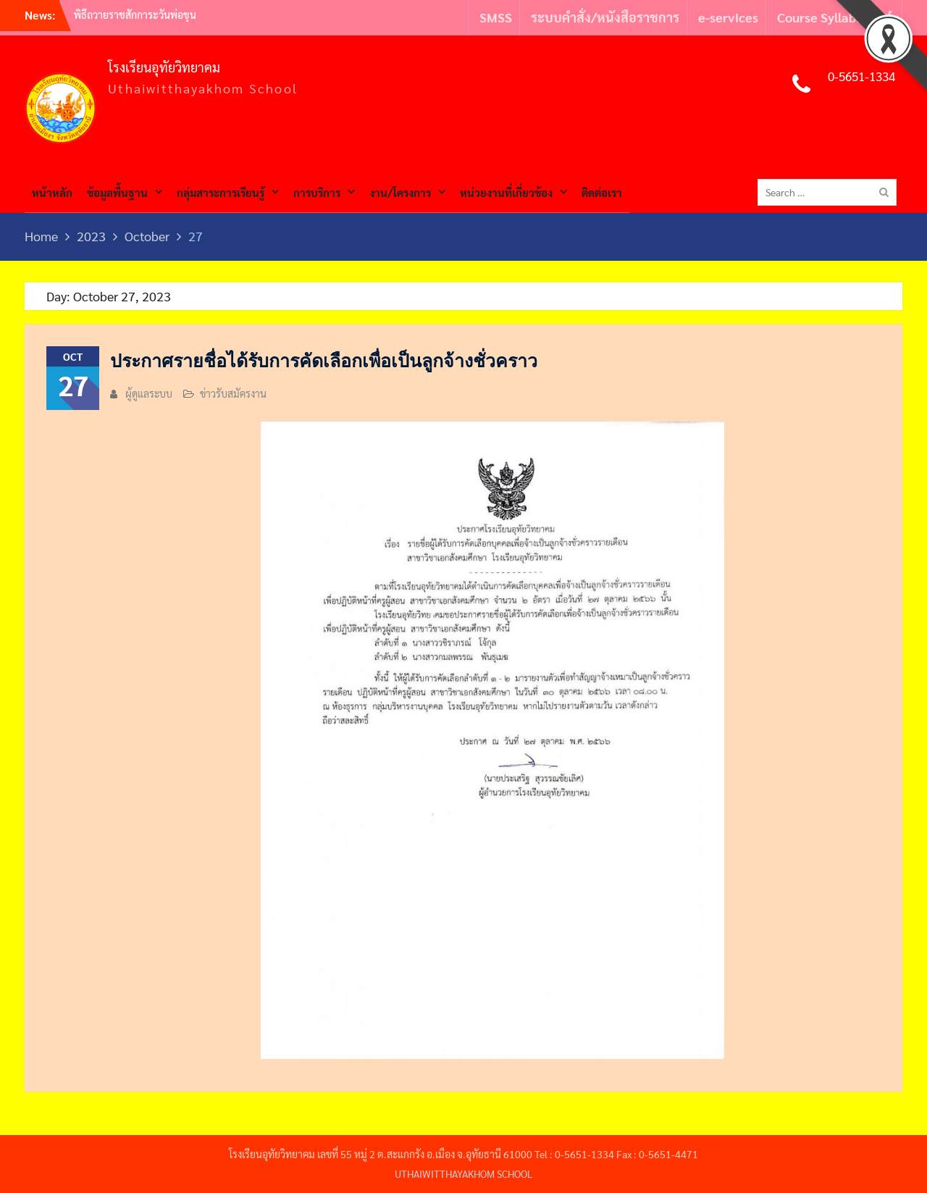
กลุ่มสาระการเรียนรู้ (220, 192)
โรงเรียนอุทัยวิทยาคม (164, 67)
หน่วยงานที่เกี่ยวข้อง (506, 192)
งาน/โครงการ (400, 192)
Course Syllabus (823, 17)
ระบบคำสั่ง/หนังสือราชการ (605, 17)
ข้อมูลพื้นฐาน (117, 192)
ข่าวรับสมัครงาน (233, 393)
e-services (728, 17)
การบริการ (316, 192)
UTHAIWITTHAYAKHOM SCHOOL (464, 1173)
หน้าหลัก (52, 192)
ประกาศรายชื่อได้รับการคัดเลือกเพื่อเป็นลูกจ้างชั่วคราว (323, 361)
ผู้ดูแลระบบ (148, 393)
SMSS (495, 17)
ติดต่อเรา (602, 192)
